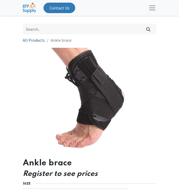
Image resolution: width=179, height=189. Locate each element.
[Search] (148, 29)
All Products (34, 40)
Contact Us (59, 7)
